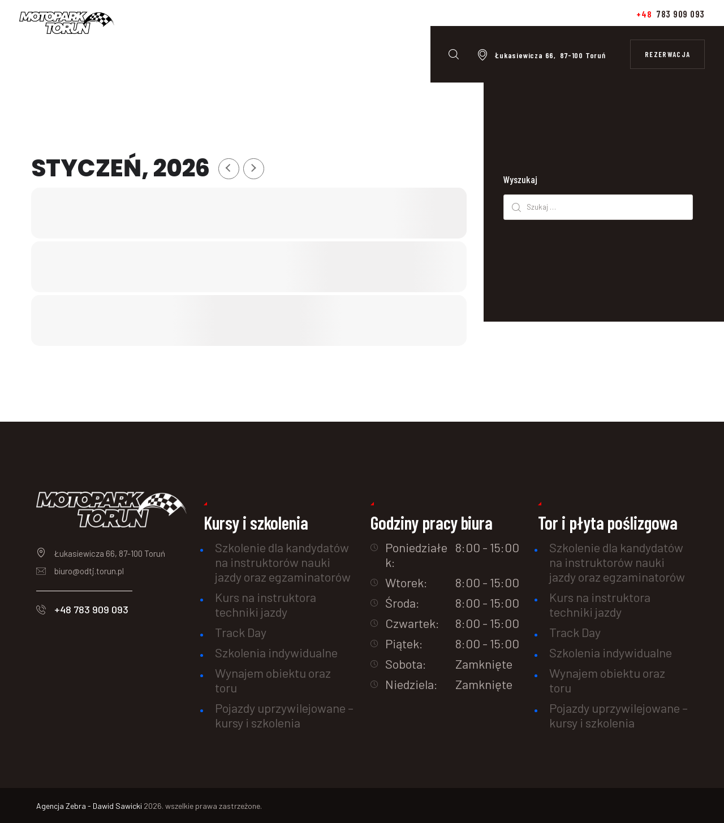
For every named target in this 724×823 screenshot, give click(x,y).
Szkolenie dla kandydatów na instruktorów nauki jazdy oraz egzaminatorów (283, 562)
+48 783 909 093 (91, 609)
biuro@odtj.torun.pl (89, 571)
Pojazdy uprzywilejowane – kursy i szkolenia (284, 715)
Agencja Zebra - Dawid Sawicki (90, 806)
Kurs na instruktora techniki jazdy (265, 604)
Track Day (240, 632)
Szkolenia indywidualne (276, 652)
